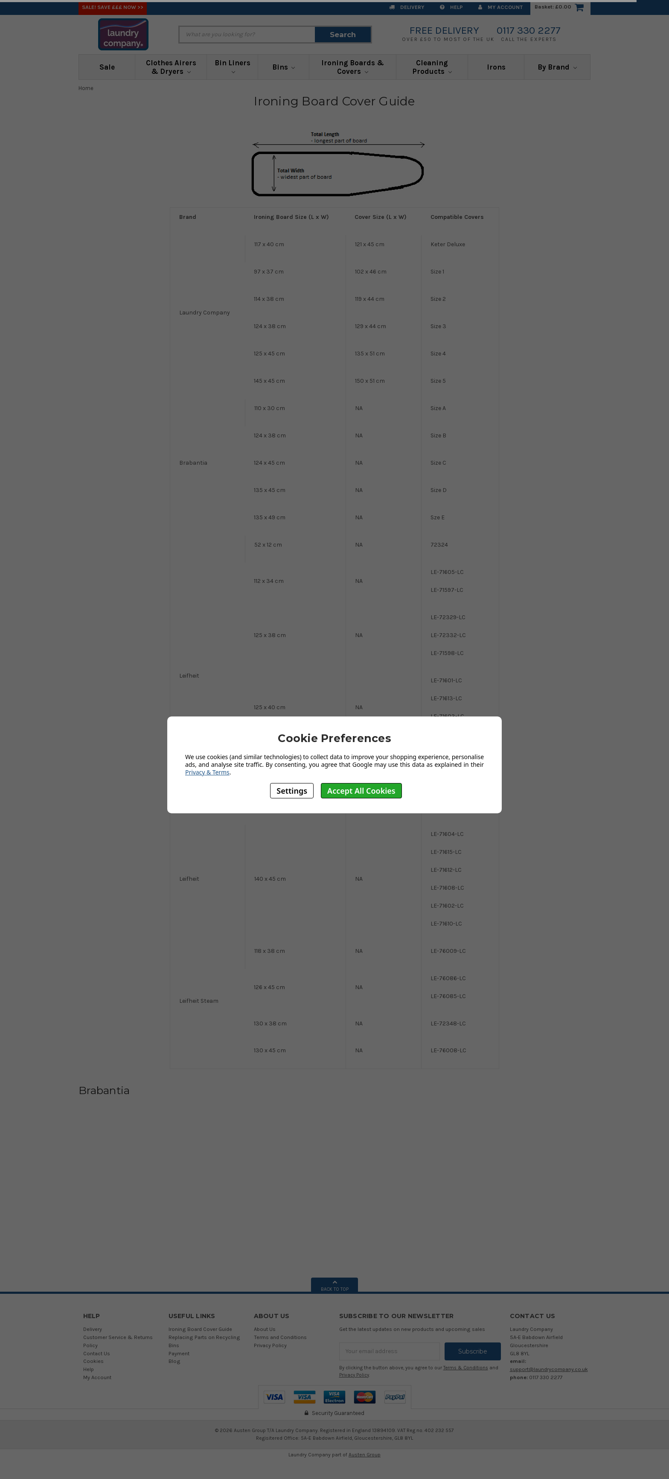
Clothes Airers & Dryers (171, 67)
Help (451, 7)
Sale (107, 67)
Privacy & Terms (207, 772)
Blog (174, 1361)
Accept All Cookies (361, 791)
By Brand (557, 67)
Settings (291, 791)
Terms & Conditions (465, 1368)
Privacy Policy (270, 1345)
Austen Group (365, 1455)
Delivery (407, 7)
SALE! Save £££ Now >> (112, 7)
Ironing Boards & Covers (352, 67)
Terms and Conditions (280, 1337)
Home (86, 88)
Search (343, 34)
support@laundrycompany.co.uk (549, 1369)
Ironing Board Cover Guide (200, 1329)
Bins (283, 67)
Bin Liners (232, 66)
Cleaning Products (432, 67)
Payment (179, 1353)
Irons (496, 67)
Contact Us (96, 1353)
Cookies (93, 1361)
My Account (500, 7)
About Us (265, 1329)
